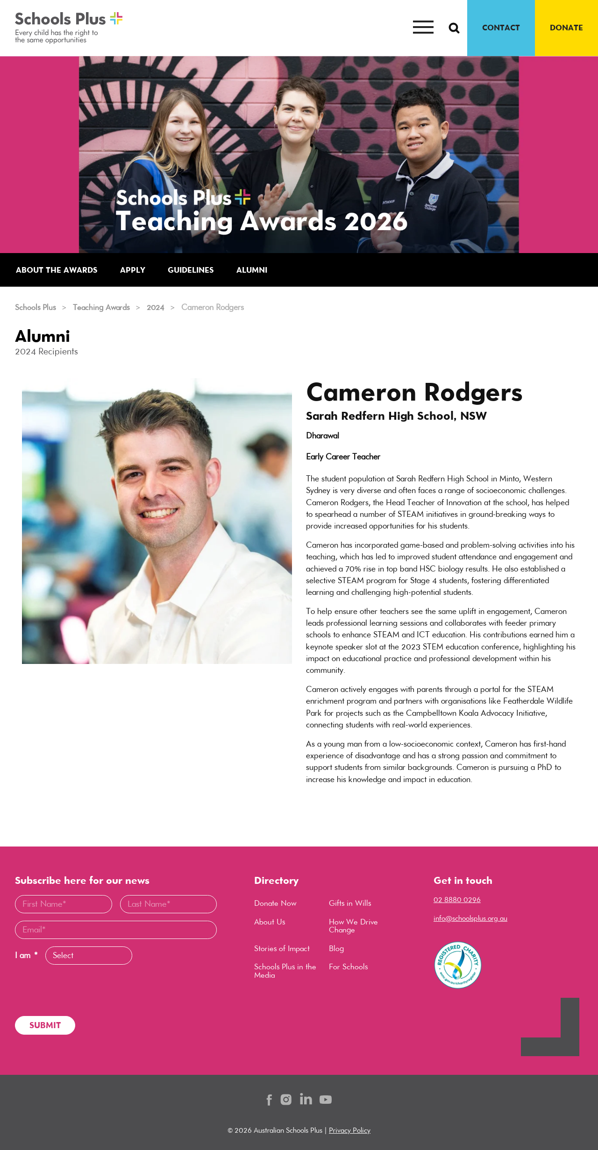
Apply (136, 270)
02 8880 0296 (457, 899)
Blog (337, 949)
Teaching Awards (104, 307)
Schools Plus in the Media (286, 973)
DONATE (566, 27)
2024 (161, 307)
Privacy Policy (349, 1130)
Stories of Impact (283, 949)
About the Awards (58, 270)
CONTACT (501, 27)
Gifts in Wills (351, 904)
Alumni (260, 270)
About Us (270, 922)
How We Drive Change (354, 927)
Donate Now (276, 904)
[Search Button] (454, 28)
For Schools (349, 968)
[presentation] (86, 990)
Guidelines (196, 270)
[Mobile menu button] (423, 28)
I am (26, 955)
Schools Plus (36, 307)
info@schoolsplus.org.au (470, 918)
